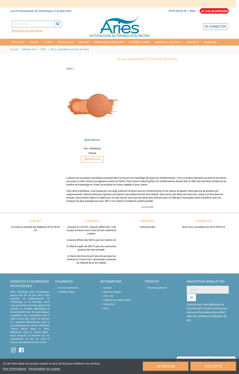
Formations (107, 304)
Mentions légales (110, 292)
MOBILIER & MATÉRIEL (168, 42)
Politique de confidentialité (115, 300)
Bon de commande (66, 288)
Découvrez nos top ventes (27, 30)
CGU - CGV (107, 296)
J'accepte (213, 366)
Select (71, 68)
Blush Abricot (92, 139)
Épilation (18, 42)
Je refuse (165, 366)
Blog (104, 308)
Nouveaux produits (156, 288)
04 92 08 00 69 (178, 11)
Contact (105, 288)
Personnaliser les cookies (44, 368)
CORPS (48, 42)
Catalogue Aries (65, 292)
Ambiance (192, 42)
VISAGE (34, 42)
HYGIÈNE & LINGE (139, 42)
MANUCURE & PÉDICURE (108, 42)
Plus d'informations (14, 368)
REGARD (84, 42)
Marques (210, 42)
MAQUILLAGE (66, 42)
